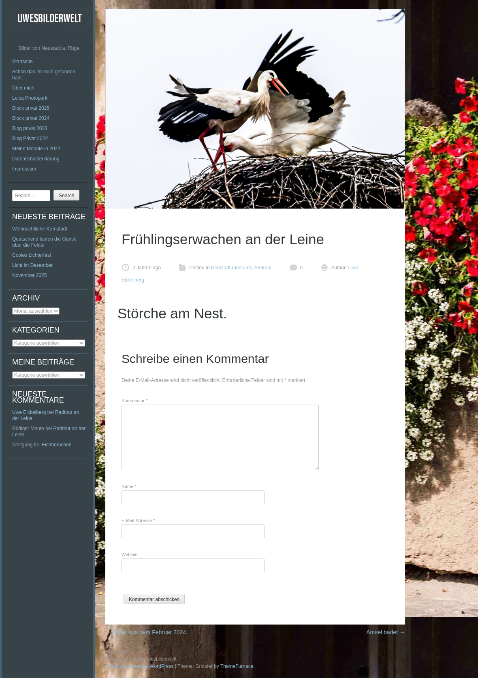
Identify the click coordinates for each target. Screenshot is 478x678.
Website (130, 554)
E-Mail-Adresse (138, 520)
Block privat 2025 (30, 108)
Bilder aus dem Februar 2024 (145, 632)
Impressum (24, 169)
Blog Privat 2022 (30, 138)
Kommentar (134, 400)
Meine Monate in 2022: (37, 148)
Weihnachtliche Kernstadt (39, 229)
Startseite (22, 61)
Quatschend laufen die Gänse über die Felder (44, 242)
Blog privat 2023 (29, 128)
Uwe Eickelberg (29, 412)
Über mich (23, 88)
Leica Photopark (29, 98)
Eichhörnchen (56, 445)
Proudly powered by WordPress (139, 666)
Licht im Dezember (32, 265)
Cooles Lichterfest (31, 255)
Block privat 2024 (30, 118)
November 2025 (29, 275)
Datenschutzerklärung (36, 159)
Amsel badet (385, 632)
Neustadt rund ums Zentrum (241, 268)
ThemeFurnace (236, 666)
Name (129, 486)
